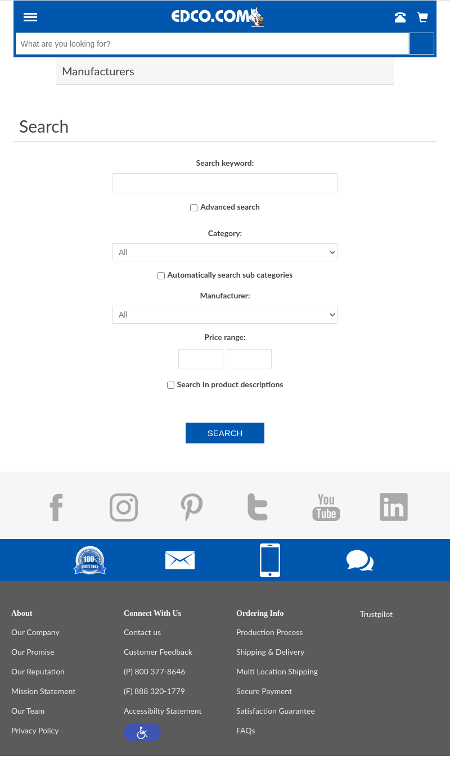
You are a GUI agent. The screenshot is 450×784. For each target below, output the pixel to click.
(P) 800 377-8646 (154, 671)
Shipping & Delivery (270, 651)
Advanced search (230, 206)
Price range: (224, 337)
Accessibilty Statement (162, 710)
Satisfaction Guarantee (275, 710)
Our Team (27, 710)
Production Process (269, 632)
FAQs (245, 730)
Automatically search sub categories (230, 274)
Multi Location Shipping (277, 671)
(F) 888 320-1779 (154, 691)
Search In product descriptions (230, 384)
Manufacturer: (225, 295)
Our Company (35, 632)
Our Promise (33, 651)
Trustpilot (376, 614)
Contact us (142, 632)
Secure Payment (264, 691)
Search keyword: (225, 162)
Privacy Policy (34, 730)
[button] (142, 732)
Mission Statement (43, 691)
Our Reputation (38, 671)
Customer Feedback (158, 651)
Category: (225, 233)
